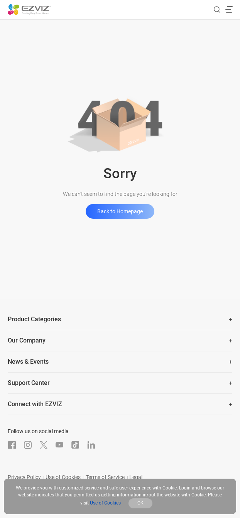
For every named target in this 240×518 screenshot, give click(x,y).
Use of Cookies (63, 477)
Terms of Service (105, 477)
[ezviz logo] (29, 9)
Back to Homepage (120, 211)
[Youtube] (59, 445)
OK (140, 503)
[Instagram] (28, 445)
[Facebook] (12, 445)
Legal (135, 477)
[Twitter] (43, 445)
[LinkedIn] (91, 445)
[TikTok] (75, 445)
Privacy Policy (24, 477)
